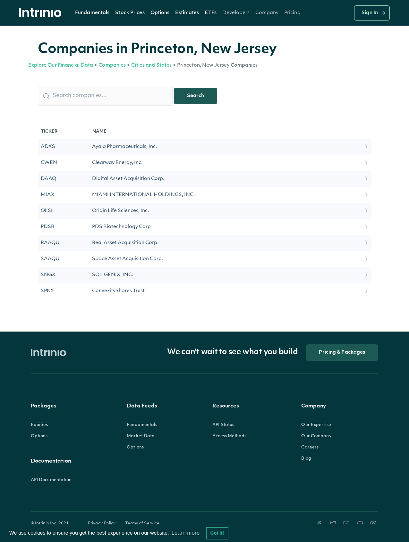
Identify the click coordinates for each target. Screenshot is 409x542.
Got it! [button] (217, 533)
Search (195, 96)
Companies (112, 65)
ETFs (210, 13)
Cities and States (151, 65)
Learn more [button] (185, 533)
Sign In (370, 13)
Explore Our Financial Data (60, 65)
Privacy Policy (102, 523)
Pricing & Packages (342, 352)
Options (160, 13)
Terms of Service (142, 523)
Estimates (187, 13)
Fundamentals (92, 13)
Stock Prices (129, 13)
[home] (42, 13)
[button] (92, 13)
